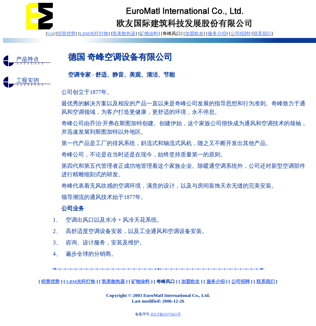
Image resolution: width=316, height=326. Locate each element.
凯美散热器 (123, 33)
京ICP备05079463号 (165, 314)
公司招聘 (240, 33)
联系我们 (262, 33)
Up (50, 33)
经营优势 (66, 33)
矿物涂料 (149, 33)
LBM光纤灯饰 (94, 33)
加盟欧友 (194, 33)
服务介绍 (217, 33)
